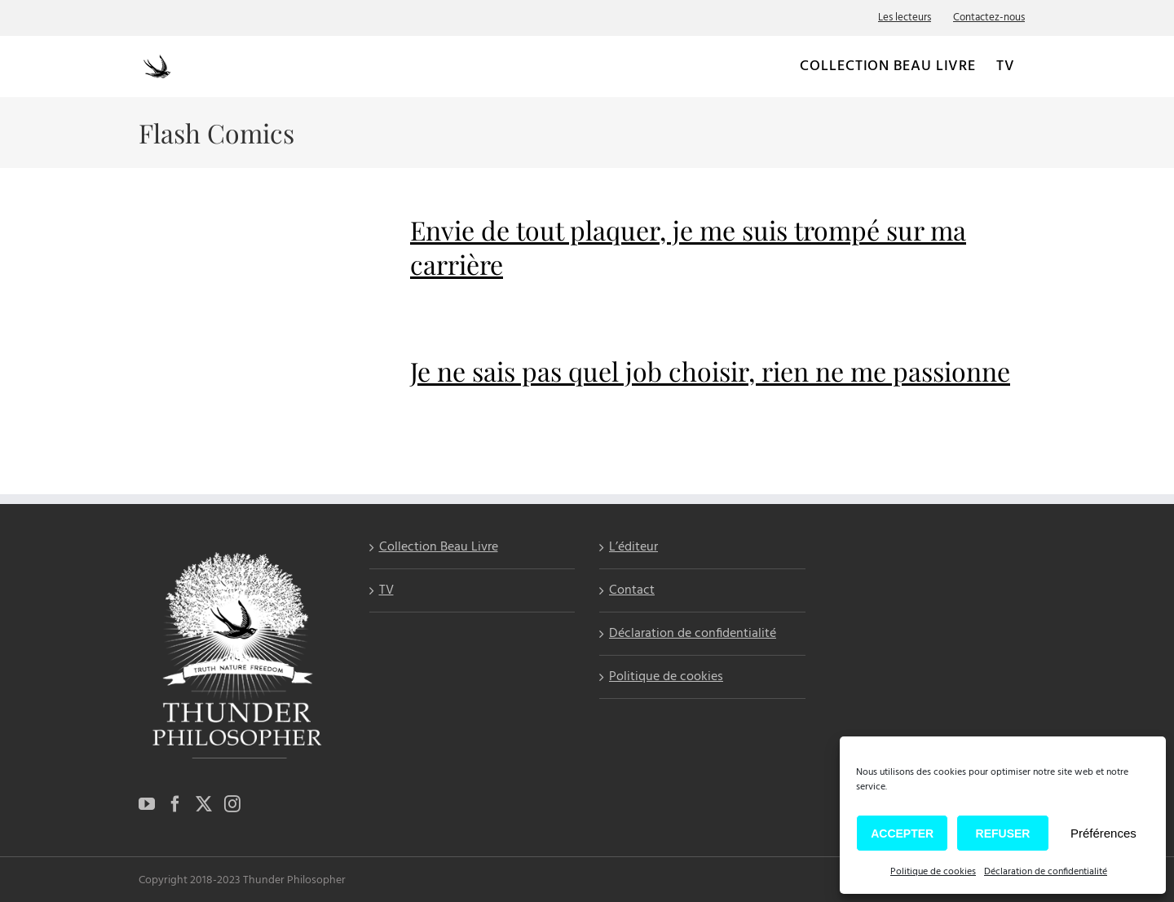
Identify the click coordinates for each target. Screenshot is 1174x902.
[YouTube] (147, 804)
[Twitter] (204, 804)
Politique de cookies (933, 872)
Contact (632, 590)
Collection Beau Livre (438, 548)
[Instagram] (232, 804)
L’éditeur (633, 548)
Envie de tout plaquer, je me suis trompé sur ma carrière (688, 246)
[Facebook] (175, 804)
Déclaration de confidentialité (1045, 872)
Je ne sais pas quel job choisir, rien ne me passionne (710, 370)
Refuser (1003, 833)
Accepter (902, 833)
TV (386, 590)
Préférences (1103, 833)
